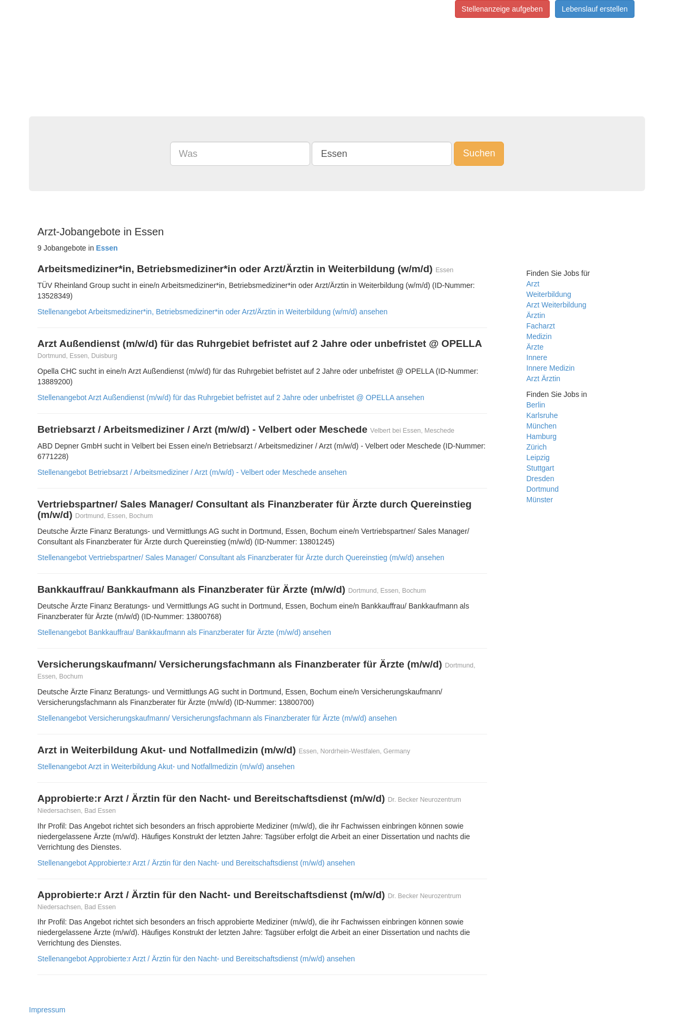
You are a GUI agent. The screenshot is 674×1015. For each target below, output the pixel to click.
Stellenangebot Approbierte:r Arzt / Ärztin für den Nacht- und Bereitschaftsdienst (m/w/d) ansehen (196, 863)
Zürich (537, 447)
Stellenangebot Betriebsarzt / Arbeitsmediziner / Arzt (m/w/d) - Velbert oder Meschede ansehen (192, 472)
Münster (540, 499)
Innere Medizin (551, 368)
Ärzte (535, 347)
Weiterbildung (549, 294)
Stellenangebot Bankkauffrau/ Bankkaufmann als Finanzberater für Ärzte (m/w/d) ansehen (184, 632)
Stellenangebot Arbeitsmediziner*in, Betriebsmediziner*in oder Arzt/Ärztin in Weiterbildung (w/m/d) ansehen (212, 311)
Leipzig (538, 457)
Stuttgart (540, 468)
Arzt (533, 284)
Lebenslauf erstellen (595, 9)
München (542, 426)
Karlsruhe (542, 415)
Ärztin (536, 315)
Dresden (540, 478)
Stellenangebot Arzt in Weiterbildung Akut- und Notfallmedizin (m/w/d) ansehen (165, 766)
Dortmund (543, 489)
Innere (537, 357)
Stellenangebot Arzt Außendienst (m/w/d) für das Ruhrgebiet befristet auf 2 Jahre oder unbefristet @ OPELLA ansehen (230, 397)
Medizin (539, 336)
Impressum (47, 1010)
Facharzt (541, 326)
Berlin (536, 405)
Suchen (479, 153)
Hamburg (542, 436)
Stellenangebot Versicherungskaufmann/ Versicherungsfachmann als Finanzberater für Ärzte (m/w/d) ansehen (217, 718)
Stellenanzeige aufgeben (502, 9)
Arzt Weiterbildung (557, 305)
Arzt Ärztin (544, 378)
